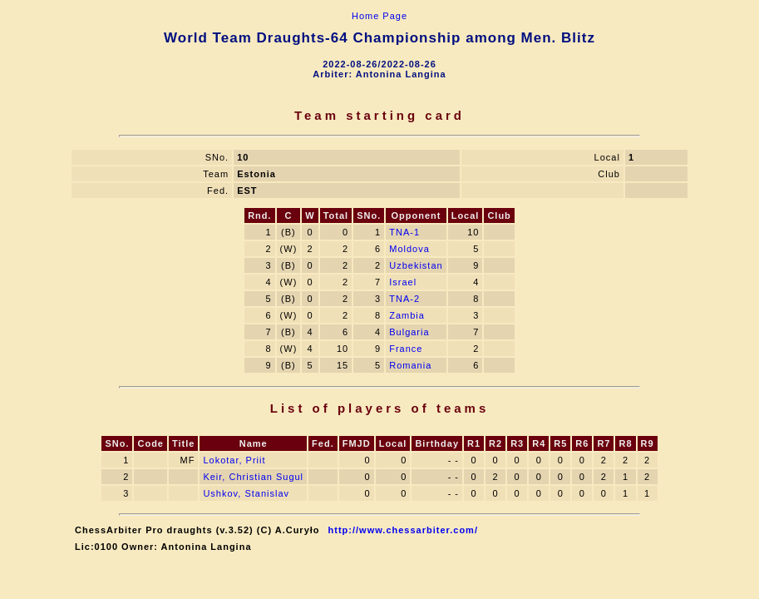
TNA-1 (404, 232)
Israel (402, 282)
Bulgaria (409, 332)
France (405, 349)
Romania (410, 365)
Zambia (407, 315)
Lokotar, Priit (234, 460)
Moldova (409, 249)
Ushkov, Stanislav (246, 493)
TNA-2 (404, 299)
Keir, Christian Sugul (253, 477)
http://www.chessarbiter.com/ (403, 530)
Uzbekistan (415, 265)
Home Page (379, 16)
